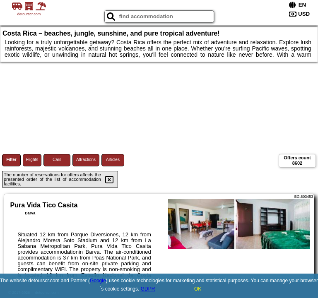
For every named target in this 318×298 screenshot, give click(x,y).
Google (98, 281)
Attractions (86, 159)
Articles (113, 159)
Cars (57, 159)
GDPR (148, 289)
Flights (32, 159)
